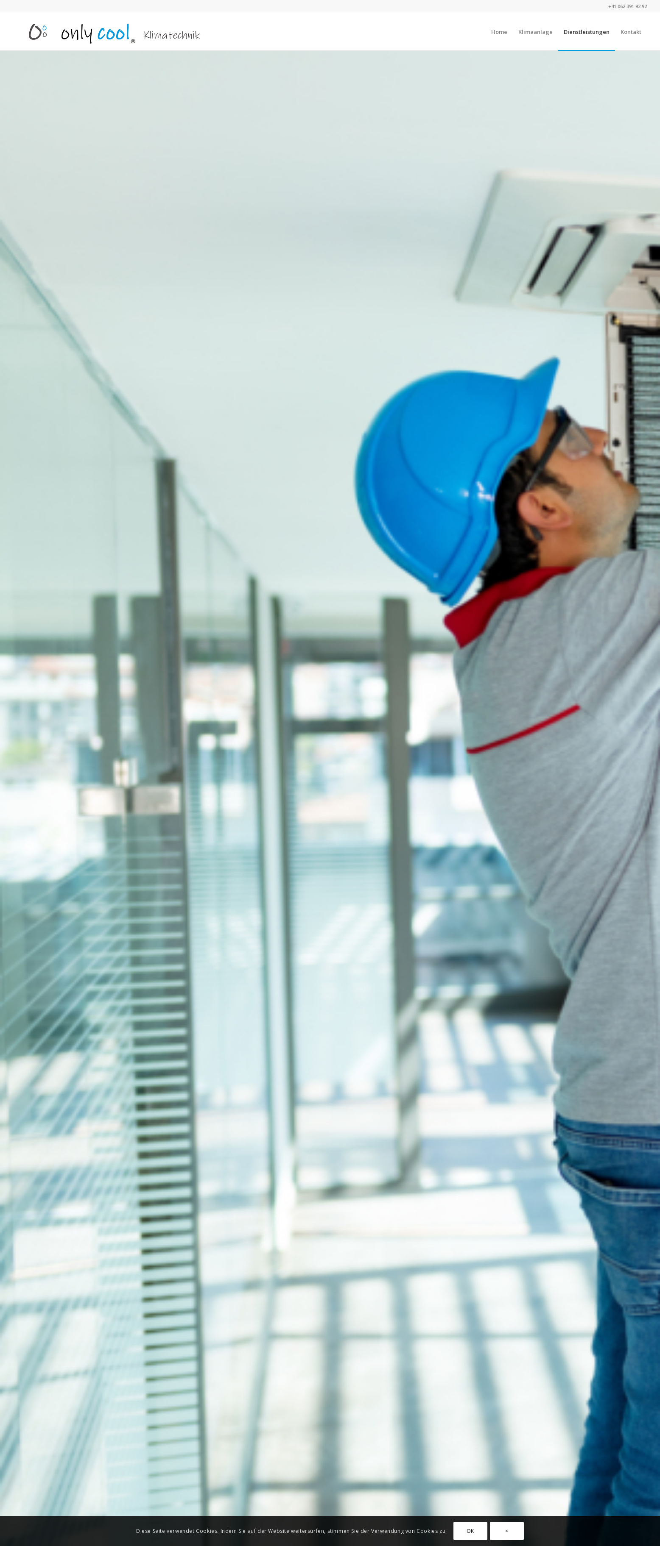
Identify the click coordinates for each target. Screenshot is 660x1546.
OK (470, 1531)
